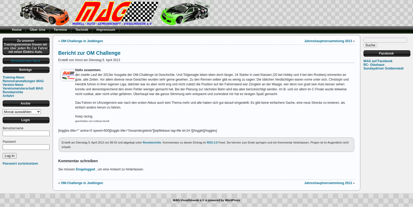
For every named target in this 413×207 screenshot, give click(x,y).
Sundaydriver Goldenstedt (383, 68)
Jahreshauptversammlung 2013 (328, 41)
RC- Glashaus (374, 65)
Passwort (9, 142)
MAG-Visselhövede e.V (188, 200)
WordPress (232, 200)
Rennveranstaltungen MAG (23, 81)
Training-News (13, 77)
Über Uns (37, 30)
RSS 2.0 (212, 142)
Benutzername (13, 128)
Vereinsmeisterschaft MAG (23, 88)
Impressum (105, 30)
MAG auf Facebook (377, 61)
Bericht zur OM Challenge (89, 53)
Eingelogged (85, 169)
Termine (60, 30)
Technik (81, 30)
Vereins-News (13, 85)
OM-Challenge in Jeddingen (82, 41)
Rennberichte (13, 92)
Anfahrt (8, 96)
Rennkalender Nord (25, 61)
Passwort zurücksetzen (20, 163)
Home (17, 30)
